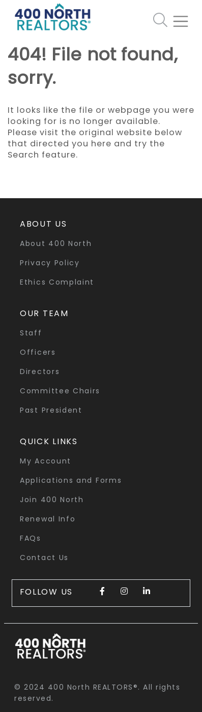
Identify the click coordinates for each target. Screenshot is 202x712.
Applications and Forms (71, 480)
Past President (51, 410)
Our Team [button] (44, 313)
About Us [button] (43, 224)
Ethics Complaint (57, 282)
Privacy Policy (50, 263)
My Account (45, 461)
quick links (49, 441)
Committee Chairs (60, 391)
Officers (38, 352)
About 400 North (56, 243)
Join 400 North (52, 499)
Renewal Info (47, 519)
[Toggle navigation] (184, 17)
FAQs (30, 538)
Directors (40, 371)
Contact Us (44, 557)
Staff (31, 333)
